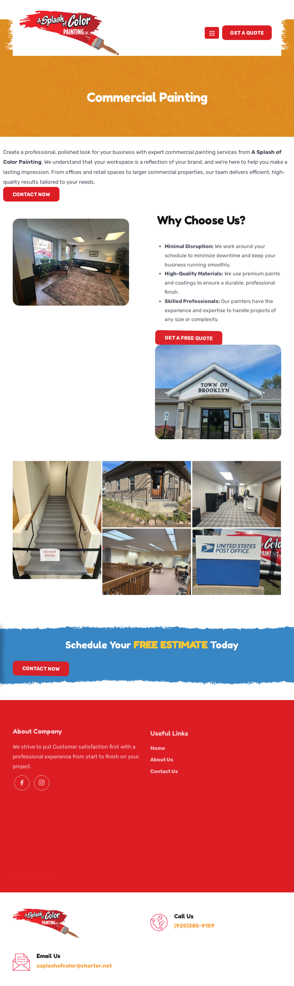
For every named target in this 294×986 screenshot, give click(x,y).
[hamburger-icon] (212, 25)
